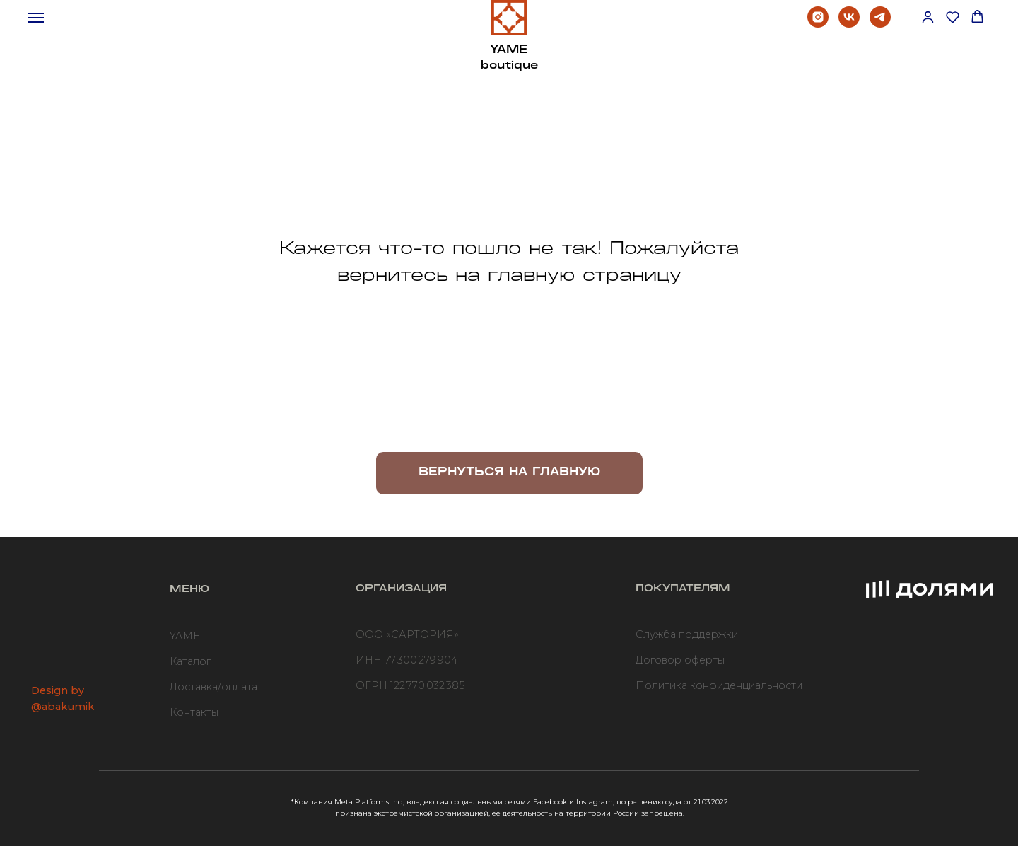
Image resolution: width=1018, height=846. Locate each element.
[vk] (849, 24)
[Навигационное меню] (36, 18)
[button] (928, 16)
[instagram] (818, 24)
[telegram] (880, 24)
